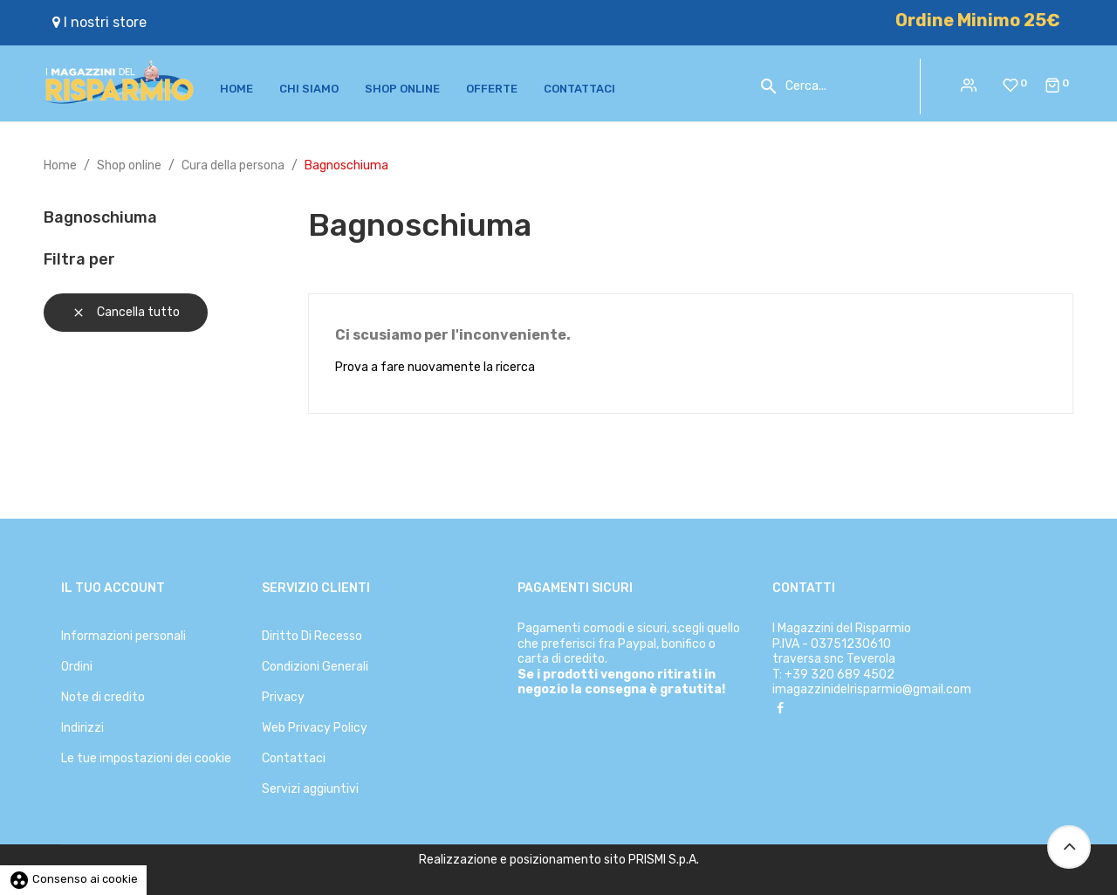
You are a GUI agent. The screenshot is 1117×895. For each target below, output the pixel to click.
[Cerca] (839, 86)
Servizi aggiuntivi (310, 788)
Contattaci (294, 758)
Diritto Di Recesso (312, 636)
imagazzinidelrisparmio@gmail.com (871, 689)
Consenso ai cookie (73, 878)
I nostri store (99, 22)
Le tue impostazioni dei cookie (146, 758)
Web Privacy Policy (314, 727)
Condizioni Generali (315, 666)
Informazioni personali (123, 636)
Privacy (283, 697)
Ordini (77, 666)
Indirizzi (82, 727)
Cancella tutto (126, 312)
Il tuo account (113, 588)
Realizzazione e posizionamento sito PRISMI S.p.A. (559, 859)
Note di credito (103, 697)
